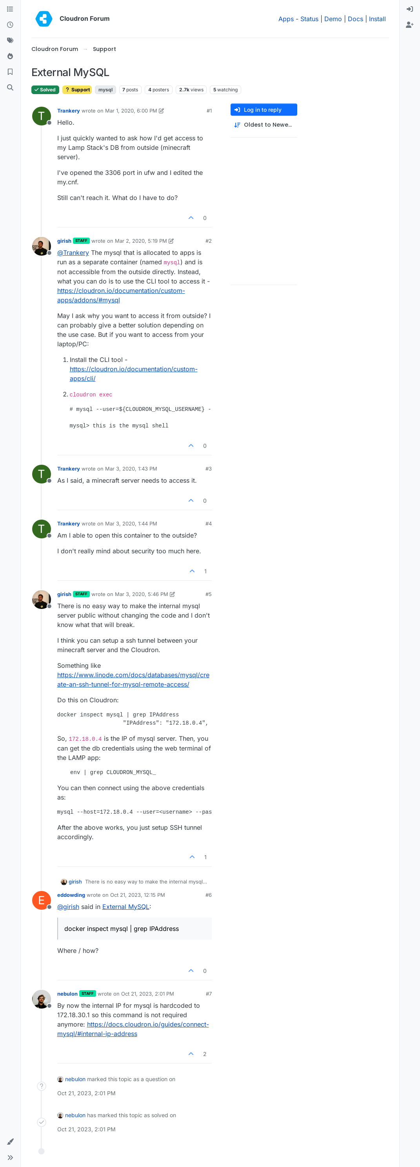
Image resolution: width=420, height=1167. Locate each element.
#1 (209, 110)
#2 (208, 241)
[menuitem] (410, 9)
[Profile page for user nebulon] (41, 999)
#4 (208, 523)
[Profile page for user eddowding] (41, 900)
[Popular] (10, 56)
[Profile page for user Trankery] (41, 116)
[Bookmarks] (10, 72)
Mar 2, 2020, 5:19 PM (141, 241)
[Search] (10, 88)
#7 (209, 994)
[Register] (410, 25)
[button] (10, 1142)
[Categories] (10, 9)
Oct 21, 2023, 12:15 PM (137, 895)
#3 (208, 468)
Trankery (68, 110)
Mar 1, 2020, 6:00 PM (131, 110)
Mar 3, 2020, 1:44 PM (131, 523)
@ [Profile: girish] (68, 907)
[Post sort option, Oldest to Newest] (264, 125)
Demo (333, 19)
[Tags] (10, 41)
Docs (355, 19)
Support (77, 90)
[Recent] (10, 25)
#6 (208, 895)
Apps (286, 19)
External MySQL (125, 907)
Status (309, 19)
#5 (208, 594)
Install (377, 19)
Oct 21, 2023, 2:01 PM (147, 994)
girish (64, 241)
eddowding (71, 895)
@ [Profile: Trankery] (73, 252)
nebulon (67, 994)
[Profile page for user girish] (41, 246)
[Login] (410, 9)
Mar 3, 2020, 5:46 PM (141, 594)
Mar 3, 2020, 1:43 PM (131, 468)
